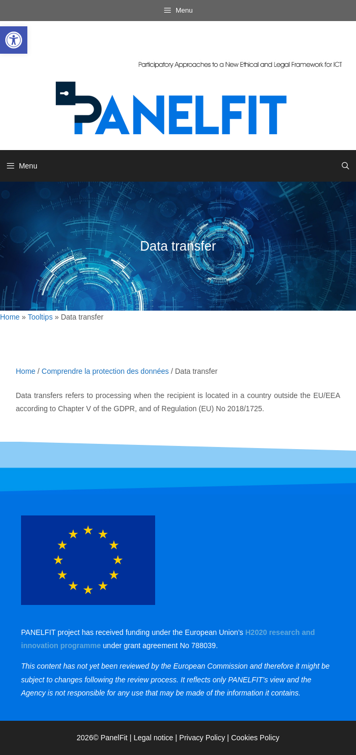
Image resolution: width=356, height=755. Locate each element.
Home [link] (9, 317)
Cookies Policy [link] (255, 737)
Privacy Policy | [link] (205, 737)
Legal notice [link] (154, 737)
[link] (13, 40)
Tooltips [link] (40, 317)
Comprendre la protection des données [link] (105, 371)
